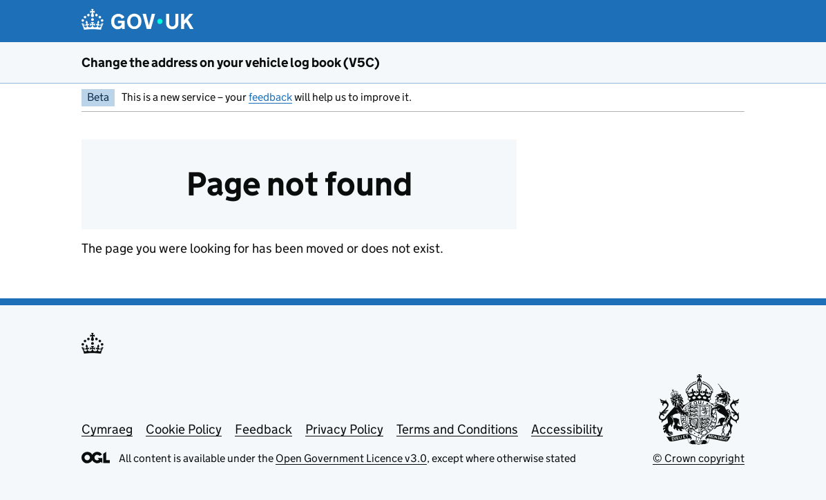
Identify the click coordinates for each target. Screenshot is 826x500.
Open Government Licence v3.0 (351, 458)
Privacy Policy (344, 429)
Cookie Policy (184, 429)
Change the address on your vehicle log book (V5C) (230, 62)
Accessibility (567, 429)
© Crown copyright (699, 458)
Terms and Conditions (457, 429)
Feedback (263, 429)
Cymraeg (107, 429)
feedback (270, 97)
